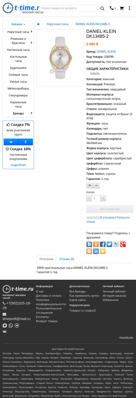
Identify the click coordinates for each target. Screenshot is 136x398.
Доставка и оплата (48, 295)
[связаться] (113, 8)
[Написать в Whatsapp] (12, 325)
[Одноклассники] (25, 142)
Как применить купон (84, 295)
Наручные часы (20, 31)
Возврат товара (46, 321)
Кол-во (90, 192)
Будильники (18, 67)
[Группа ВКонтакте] (11, 142)
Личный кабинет (114, 291)
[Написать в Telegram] (18, 325)
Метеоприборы (18, 88)
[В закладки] (89, 185)
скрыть (95, 73)
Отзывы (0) (66, 259)
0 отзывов (107, 217)
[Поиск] (69, 8)
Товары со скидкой (82, 310)
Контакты (42, 316)
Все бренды (77, 291)
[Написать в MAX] (6, 325)
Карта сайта (77, 299)
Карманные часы (18, 104)
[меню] (129, 8)
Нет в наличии (110, 209)
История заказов (114, 295)
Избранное (110, 299)
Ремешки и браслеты (22, 40)
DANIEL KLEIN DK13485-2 (92, 24)
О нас (40, 291)
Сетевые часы (18, 74)
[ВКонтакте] (5, 331)
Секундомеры (18, 95)
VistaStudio (126, 337)
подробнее (18, 164)
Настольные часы (18, 58)
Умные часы (18, 81)
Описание (46, 259)
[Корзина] (122, 8)
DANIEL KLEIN (106, 51)
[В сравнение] (96, 185)
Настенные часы (18, 49)
